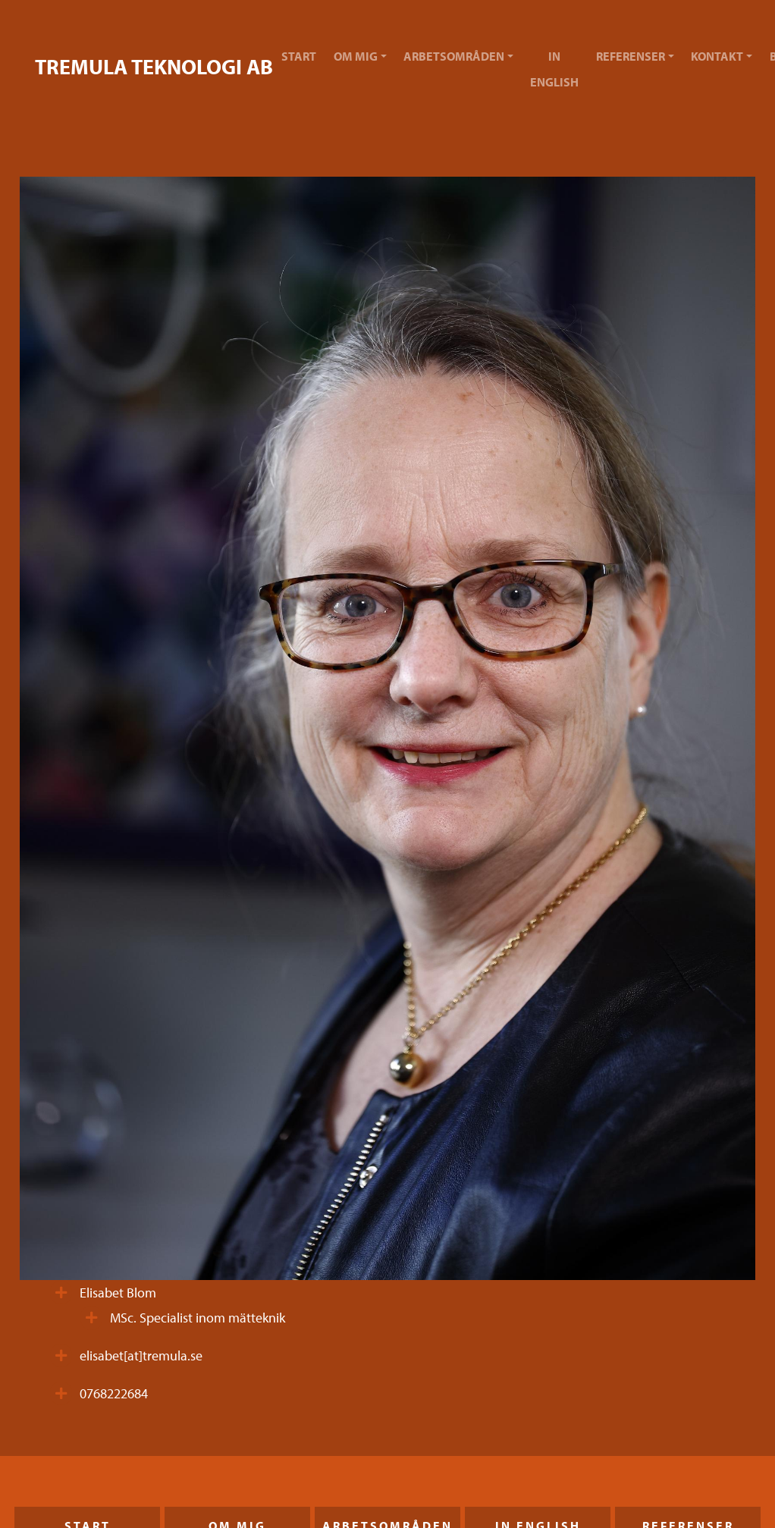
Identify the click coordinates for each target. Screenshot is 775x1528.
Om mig (356, 56)
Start (298, 56)
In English (554, 69)
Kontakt (717, 56)
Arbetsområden (453, 56)
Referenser (630, 56)
